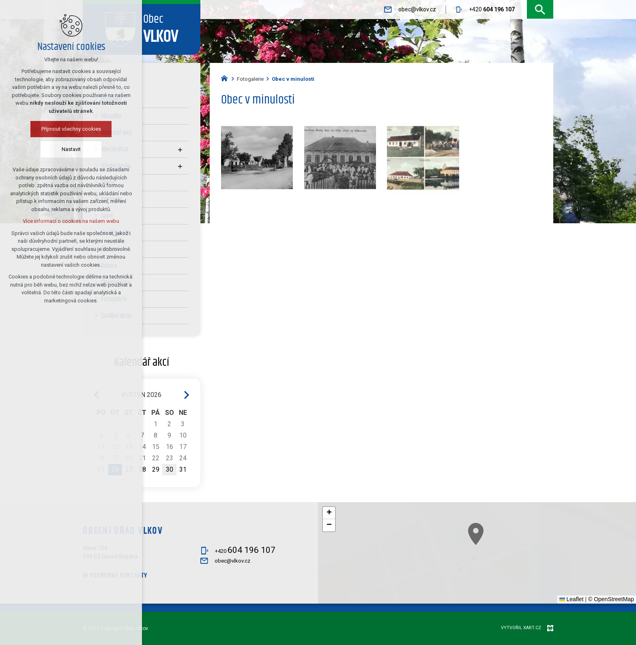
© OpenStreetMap (611, 599)
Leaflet (571, 599)
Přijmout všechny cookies (61, 129)
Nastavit (61, 149)
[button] (534, 571)
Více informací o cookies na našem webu (61, 221)
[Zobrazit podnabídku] (180, 149)
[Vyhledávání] (540, 9)
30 (169, 469)
